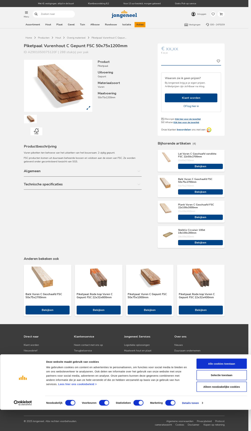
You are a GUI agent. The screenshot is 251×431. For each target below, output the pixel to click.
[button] (26, 14)
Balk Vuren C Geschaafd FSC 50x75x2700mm (195, 180)
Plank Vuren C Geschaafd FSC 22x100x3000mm (196, 206)
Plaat (59, 24)
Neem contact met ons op (88, 345)
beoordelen (184, 129)
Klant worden (191, 98)
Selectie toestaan (222, 396)
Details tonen (190, 424)
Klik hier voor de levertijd (188, 119)
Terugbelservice (83, 350)
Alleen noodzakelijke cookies (221, 407)
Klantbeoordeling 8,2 (98, 3)
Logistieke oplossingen (137, 345)
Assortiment (33, 24)
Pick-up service (132, 373)
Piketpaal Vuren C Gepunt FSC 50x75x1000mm (147, 296)
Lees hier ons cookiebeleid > (77, 405)
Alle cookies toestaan (221, 384)
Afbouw (95, 24)
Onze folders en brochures (39, 367)
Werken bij (180, 362)
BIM (126, 362)
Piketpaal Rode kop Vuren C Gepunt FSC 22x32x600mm (95, 296)
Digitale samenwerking (137, 356)
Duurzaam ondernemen (187, 350)
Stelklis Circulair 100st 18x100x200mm (191, 231)
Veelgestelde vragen (85, 356)
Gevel (71, 24)
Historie (178, 356)
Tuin (82, 24)
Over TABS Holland (185, 367)
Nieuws (178, 345)
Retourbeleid (81, 362)
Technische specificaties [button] (43, 184)
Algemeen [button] (32, 171)
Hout (48, 24)
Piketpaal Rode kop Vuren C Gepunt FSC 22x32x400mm (197, 296)
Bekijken (200, 166)
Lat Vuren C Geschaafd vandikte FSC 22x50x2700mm (197, 155)
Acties (140, 24)
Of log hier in (191, 106)
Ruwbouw (111, 24)
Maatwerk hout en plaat (137, 350)
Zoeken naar (36, 14)
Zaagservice (131, 367)
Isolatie (126, 24)
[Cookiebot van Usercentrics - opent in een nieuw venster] (22, 424)
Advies (27, 362)
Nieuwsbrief (30, 350)
